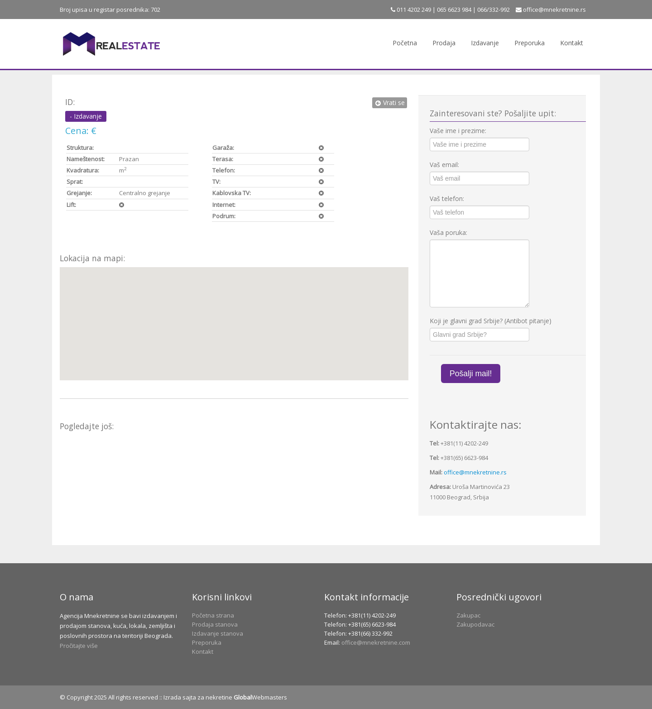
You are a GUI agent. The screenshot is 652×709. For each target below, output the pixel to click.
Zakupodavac (475, 624)
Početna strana (213, 615)
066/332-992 (493, 9)
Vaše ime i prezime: (458, 130)
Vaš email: (444, 164)
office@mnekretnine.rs (554, 9)
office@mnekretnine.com (375, 642)
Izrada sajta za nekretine (197, 697)
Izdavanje (485, 42)
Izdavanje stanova (217, 633)
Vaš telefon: (447, 198)
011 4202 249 (413, 9)
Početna (405, 42)
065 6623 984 (454, 9)
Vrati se (389, 102)
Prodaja (443, 42)
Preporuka (529, 42)
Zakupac (468, 615)
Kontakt (571, 42)
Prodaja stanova (215, 624)
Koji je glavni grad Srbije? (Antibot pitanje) (490, 320)
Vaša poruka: (448, 232)
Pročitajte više (79, 646)
